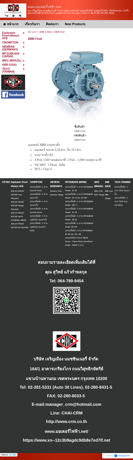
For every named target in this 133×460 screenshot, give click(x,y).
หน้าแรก (32, 31)
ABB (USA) (45, 31)
